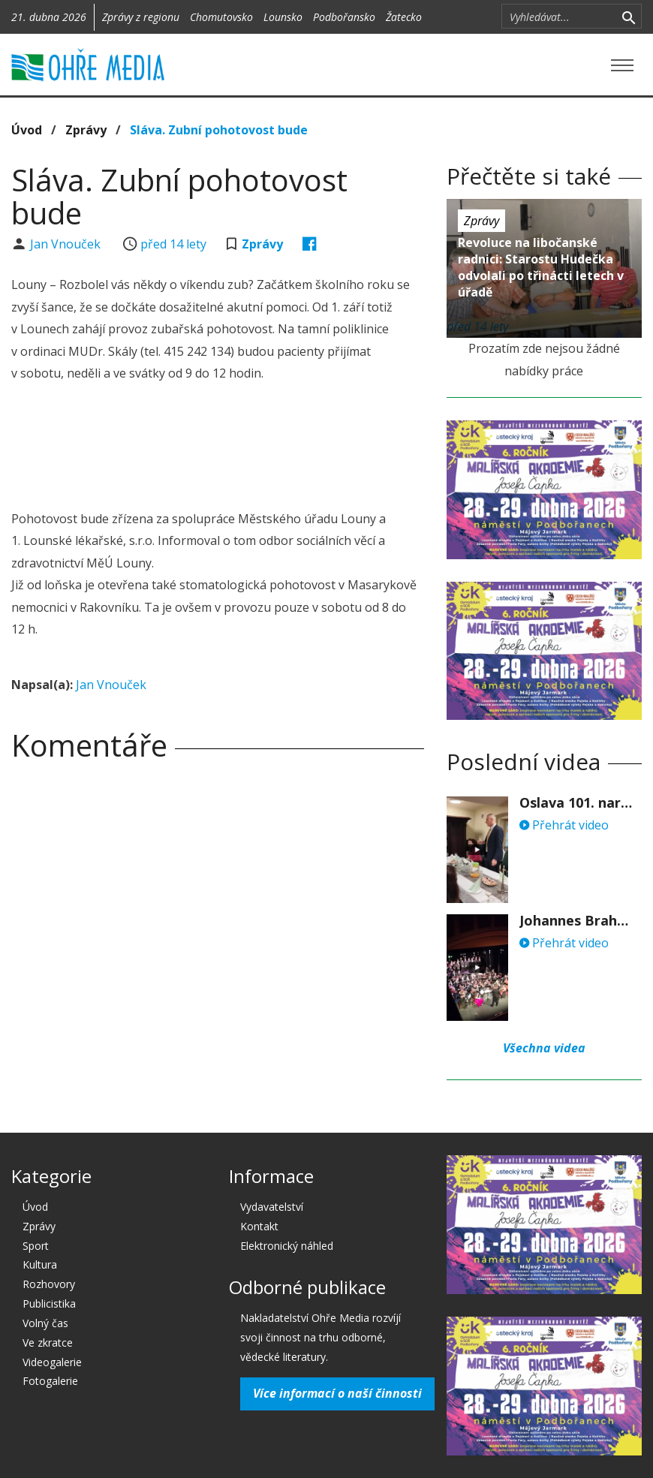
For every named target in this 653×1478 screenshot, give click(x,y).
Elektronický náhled (286, 1246)
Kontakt (259, 1226)
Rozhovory (49, 1284)
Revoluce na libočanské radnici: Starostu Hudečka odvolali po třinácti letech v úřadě (541, 267)
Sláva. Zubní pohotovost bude (219, 130)
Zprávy (86, 130)
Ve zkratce (48, 1342)
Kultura (40, 1264)
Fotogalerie (50, 1381)
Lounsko (282, 17)
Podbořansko (344, 17)
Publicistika (49, 1303)
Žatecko (404, 17)
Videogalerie (52, 1362)
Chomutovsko (221, 17)
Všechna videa (544, 1048)
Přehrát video (564, 825)
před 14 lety (173, 244)
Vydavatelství (271, 1207)
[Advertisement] (284, 448)
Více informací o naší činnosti (337, 1393)
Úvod (26, 130)
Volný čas (45, 1323)
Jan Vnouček (67, 244)
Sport (36, 1246)
